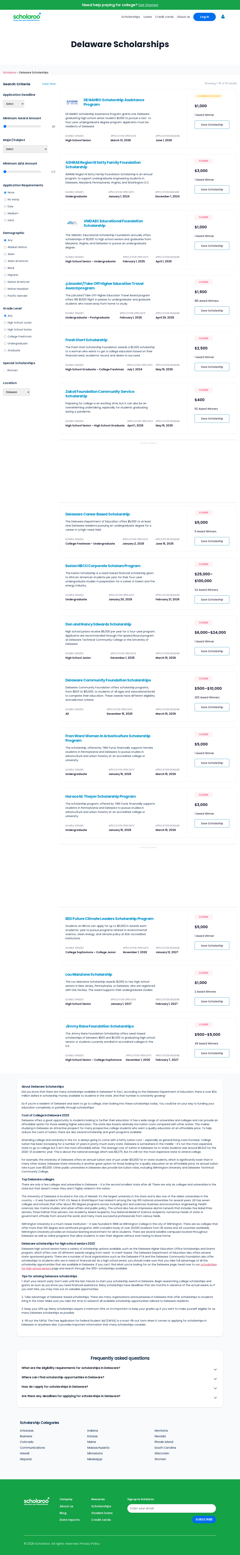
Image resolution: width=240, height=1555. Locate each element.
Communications (32, 1448)
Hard (11, 220)
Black (11, 268)
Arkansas (27, 1430)
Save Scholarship (212, 125)
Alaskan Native (17, 247)
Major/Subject (14, 140)
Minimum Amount (20, 163)
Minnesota (95, 1453)
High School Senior (20, 329)
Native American (19, 282)
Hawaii (24, 1453)
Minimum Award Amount (22, 118)
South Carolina (165, 1448)
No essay (14, 199)
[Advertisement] (148, 473)
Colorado (27, 1442)
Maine (91, 1442)
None (11, 192)
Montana (161, 1430)
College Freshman (20, 336)
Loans (147, 17)
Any (10, 240)
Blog (63, 1513)
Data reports (70, 1520)
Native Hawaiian (18, 289)
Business (26, 1436)
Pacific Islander (18, 296)
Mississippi (94, 1459)
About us (183, 17)
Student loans (102, 1513)
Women (12, 370)
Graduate (14, 350)
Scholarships (130, 17)
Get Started (148, 5)
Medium (13, 213)
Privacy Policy (90, 1543)
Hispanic (13, 275)
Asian (11, 254)
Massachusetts (98, 1448)
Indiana (92, 1430)
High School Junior (20, 322)
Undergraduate (18, 343)
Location (10, 383)
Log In (204, 17)
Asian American (18, 261)
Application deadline (19, 95)
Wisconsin (161, 1453)
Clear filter (49, 84)
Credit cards (164, 17)
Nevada (160, 1436)
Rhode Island (163, 1442)
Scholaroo (9, 72)
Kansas (92, 1436)
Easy (11, 206)
